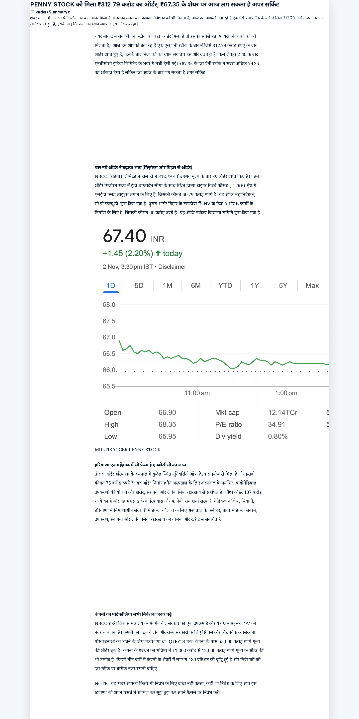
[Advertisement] (174, 115)
